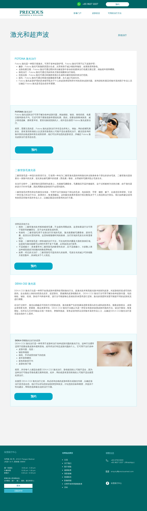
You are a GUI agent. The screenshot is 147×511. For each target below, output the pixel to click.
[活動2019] (18, 491)
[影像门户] (77, 13)
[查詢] (18, 486)
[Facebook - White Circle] (107, 483)
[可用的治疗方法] (114, 13)
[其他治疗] (122, 35)
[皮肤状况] (96, 13)
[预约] (117, 4)
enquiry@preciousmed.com (122, 471)
